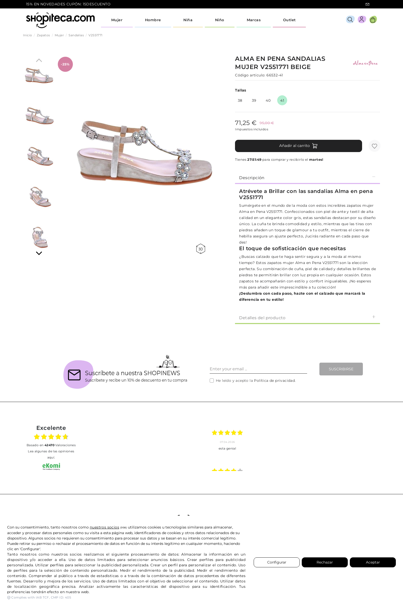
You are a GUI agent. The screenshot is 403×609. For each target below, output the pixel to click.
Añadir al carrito (298, 146)
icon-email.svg (367, 4)
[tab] (307, 177)
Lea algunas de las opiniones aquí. (51, 454)
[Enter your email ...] (258, 369)
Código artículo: (250, 75)
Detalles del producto (307, 317)
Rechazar (325, 562)
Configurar (276, 562)
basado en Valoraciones (51, 445)
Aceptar (373, 562)
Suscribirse (341, 369)
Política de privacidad (274, 380)
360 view (200, 249)
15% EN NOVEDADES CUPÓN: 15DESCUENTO (68, 4)
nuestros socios (104, 527)
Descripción (307, 177)
